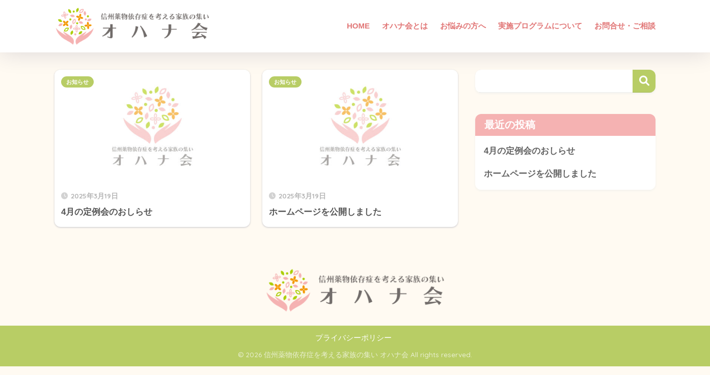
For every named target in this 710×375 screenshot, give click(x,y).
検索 (644, 81)
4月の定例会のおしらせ (529, 151)
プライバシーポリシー (353, 338)
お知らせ (77, 81)
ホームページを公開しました (540, 174)
